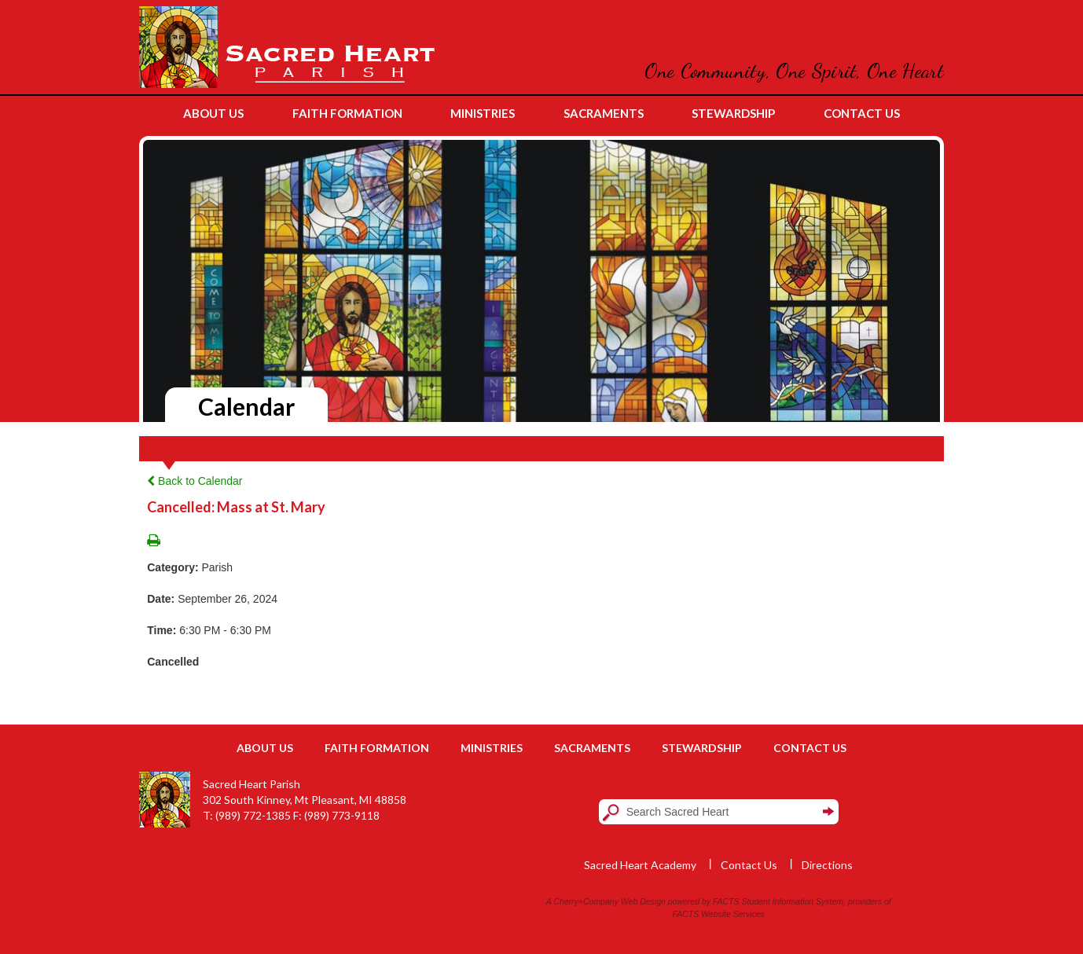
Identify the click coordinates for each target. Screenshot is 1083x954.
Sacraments (592, 747)
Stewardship (702, 747)
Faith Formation (377, 747)
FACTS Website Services (719, 914)
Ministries (492, 747)
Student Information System (793, 901)
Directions (827, 864)
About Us (265, 747)
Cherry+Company (586, 901)
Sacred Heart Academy (640, 864)
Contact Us (809, 747)
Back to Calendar (194, 481)
